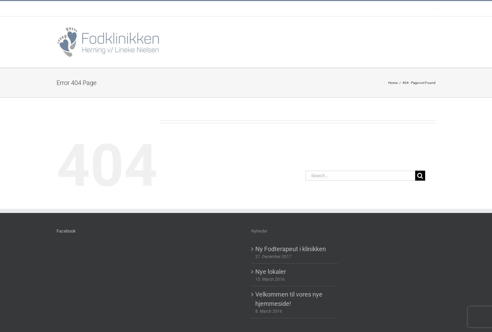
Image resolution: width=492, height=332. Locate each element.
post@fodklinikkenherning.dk (231, 9)
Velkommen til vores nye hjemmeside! (288, 299)
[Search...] (360, 176)
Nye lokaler (270, 271)
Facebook (66, 231)
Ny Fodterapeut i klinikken (290, 249)
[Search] (420, 176)
